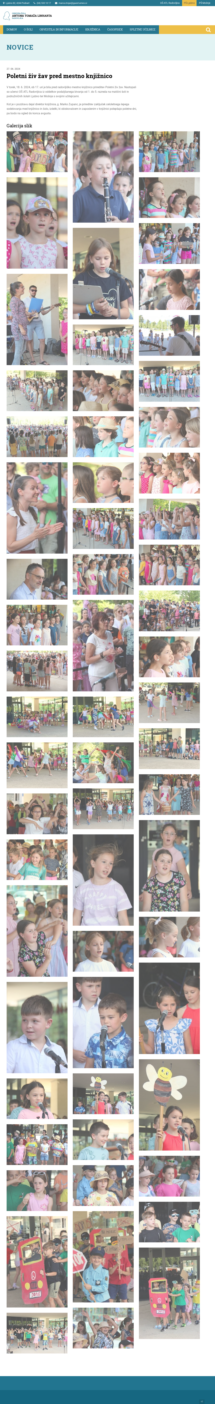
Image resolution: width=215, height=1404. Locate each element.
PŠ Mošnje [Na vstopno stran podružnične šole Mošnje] (204, 3)
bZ (202, 1402)
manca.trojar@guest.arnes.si (73, 3)
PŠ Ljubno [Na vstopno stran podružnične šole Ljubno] (189, 3)
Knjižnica (92, 29)
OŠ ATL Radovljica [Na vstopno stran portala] (170, 3)
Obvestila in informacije (59, 29)
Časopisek (115, 29)
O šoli (28, 29)
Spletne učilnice (142, 29)
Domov (12, 29)
